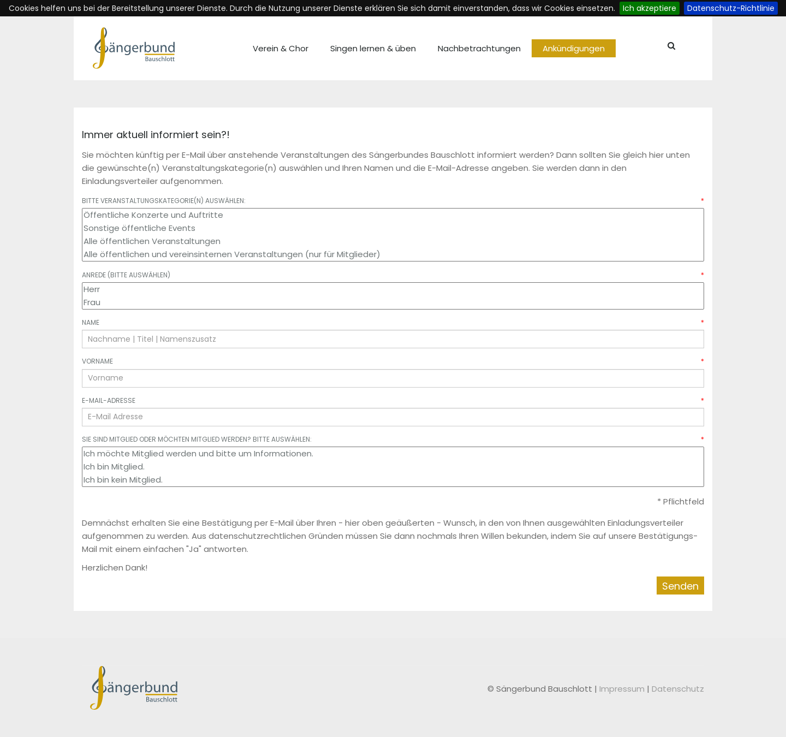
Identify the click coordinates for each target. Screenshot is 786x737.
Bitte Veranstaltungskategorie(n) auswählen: (393, 200)
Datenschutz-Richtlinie (731, 8)
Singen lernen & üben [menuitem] (373, 48)
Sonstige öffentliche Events (393, 228)
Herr (393, 289)
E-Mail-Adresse (393, 400)
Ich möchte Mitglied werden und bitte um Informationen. (393, 453)
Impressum (623, 688)
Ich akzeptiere (649, 8)
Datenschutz (678, 688)
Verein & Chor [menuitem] (280, 48)
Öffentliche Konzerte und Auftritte (393, 215)
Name (393, 322)
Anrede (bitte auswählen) (393, 275)
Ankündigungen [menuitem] (574, 48)
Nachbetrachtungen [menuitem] (479, 48)
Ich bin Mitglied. (393, 466)
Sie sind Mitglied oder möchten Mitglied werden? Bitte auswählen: (393, 439)
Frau (393, 302)
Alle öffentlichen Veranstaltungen (393, 241)
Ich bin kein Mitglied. (393, 479)
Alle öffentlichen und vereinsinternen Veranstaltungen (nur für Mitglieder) (393, 254)
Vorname (393, 361)
